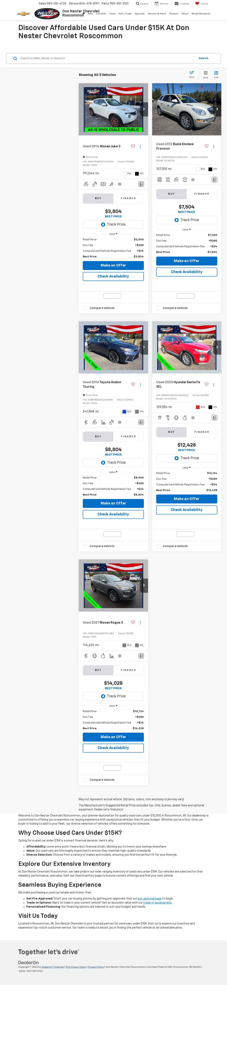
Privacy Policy (96, 1023)
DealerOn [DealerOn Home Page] (47, 1023)
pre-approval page (150, 954)
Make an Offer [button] (113, 265)
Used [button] (112, 14)
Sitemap (59, 1023)
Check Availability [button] (113, 276)
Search (203, 58)
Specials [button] (140, 14)
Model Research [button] (201, 14)
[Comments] (141, 184)
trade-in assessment (157, 958)
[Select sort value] (193, 75)
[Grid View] (205, 75)
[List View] (216, 75)
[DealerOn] (28, 1018)
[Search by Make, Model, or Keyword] (107, 58)
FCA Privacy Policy (76, 1023)
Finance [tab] (128, 198)
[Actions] (140, 146)
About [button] (185, 14)
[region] (113, 248)
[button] (144, 109)
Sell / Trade (124, 14)
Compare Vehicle (102, 326)
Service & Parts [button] (157, 14)
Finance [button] (173, 14)
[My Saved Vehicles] (201, 4)
